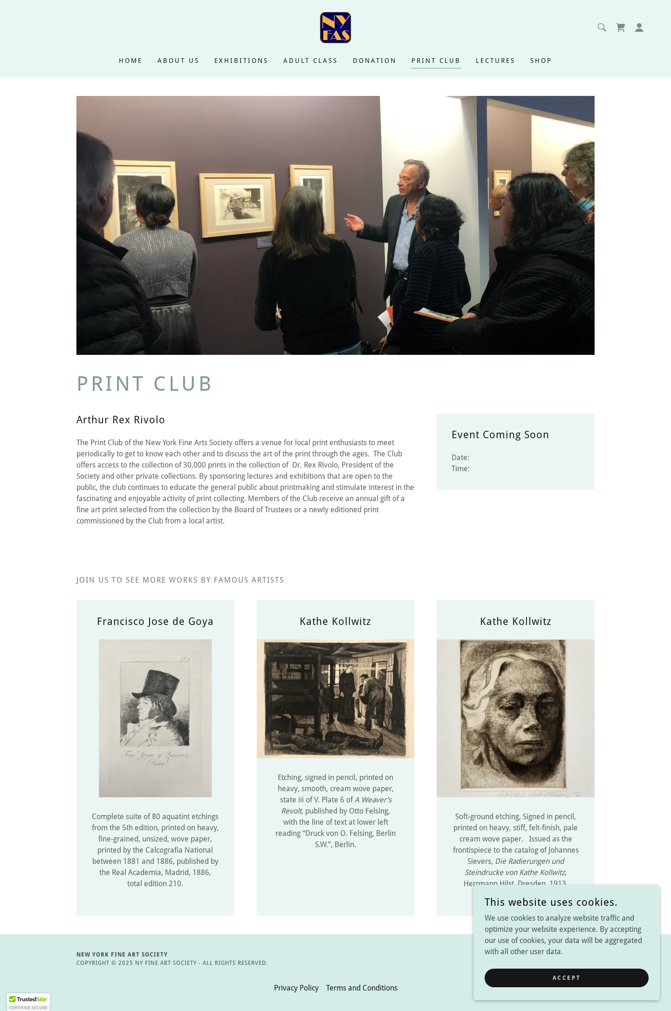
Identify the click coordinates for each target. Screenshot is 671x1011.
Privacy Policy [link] (296, 988)
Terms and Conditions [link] (361, 988)
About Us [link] (178, 60)
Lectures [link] (495, 60)
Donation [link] (375, 60)
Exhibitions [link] (241, 60)
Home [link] (131, 60)
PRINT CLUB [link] (436, 60)
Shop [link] (541, 60)
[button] (639, 27)
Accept (567, 977)
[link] (335, 26)
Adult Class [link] (310, 60)
